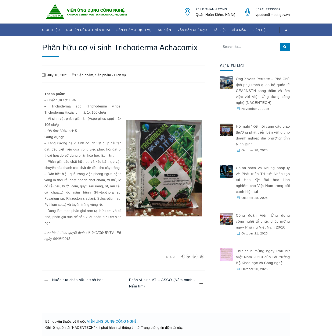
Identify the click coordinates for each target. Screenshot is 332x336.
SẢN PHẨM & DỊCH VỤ (134, 30)
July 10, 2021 (57, 75)
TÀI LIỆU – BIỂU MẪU (229, 30)
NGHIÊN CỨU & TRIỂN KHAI (88, 30)
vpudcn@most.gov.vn (273, 15)
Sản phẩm (85, 75)
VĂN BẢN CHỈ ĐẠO (192, 30)
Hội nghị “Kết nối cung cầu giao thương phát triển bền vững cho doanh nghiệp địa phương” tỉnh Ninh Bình (263, 135)
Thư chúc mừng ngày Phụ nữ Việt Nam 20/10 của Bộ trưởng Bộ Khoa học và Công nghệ (263, 257)
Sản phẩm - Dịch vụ (110, 75)
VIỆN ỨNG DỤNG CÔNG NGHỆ (112, 321)
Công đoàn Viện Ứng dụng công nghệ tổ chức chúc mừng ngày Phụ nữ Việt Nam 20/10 (263, 221)
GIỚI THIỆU (51, 30)
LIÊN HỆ (259, 30)
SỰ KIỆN (164, 30)
